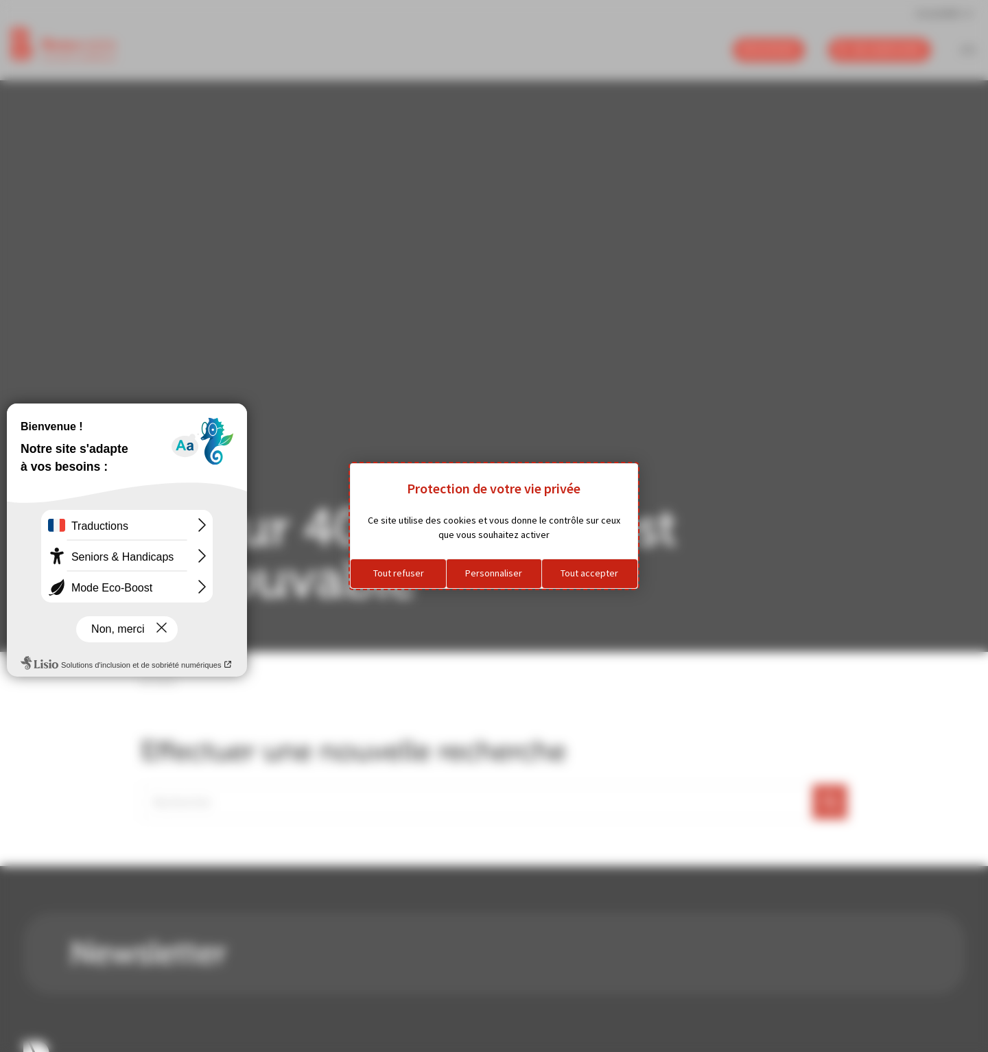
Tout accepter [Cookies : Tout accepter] (589, 573)
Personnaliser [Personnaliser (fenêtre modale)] (493, 573)
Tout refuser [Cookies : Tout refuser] (398, 573)
